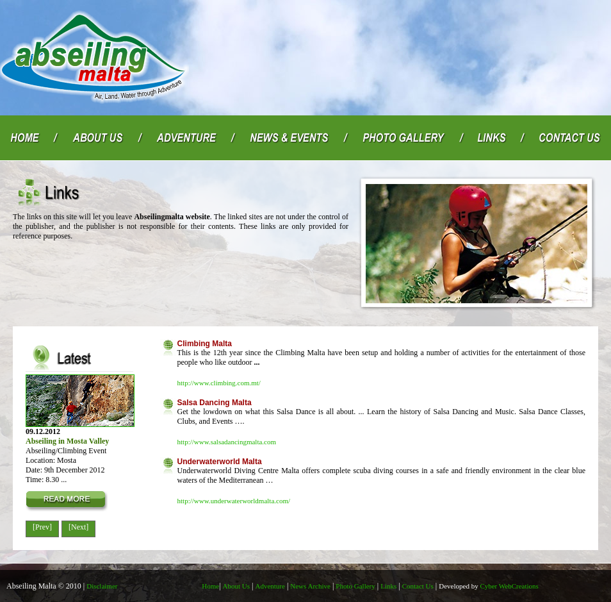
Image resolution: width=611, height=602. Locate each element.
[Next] (78, 527)
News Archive (310, 586)
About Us (236, 586)
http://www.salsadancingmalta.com (226, 442)
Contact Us (418, 586)
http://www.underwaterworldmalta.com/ (233, 501)
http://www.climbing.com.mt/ (219, 383)
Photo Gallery (355, 586)
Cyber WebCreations (489, 586)
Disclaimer (101, 586)
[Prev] (42, 527)
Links (388, 586)
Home (210, 586)
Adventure (269, 586)
